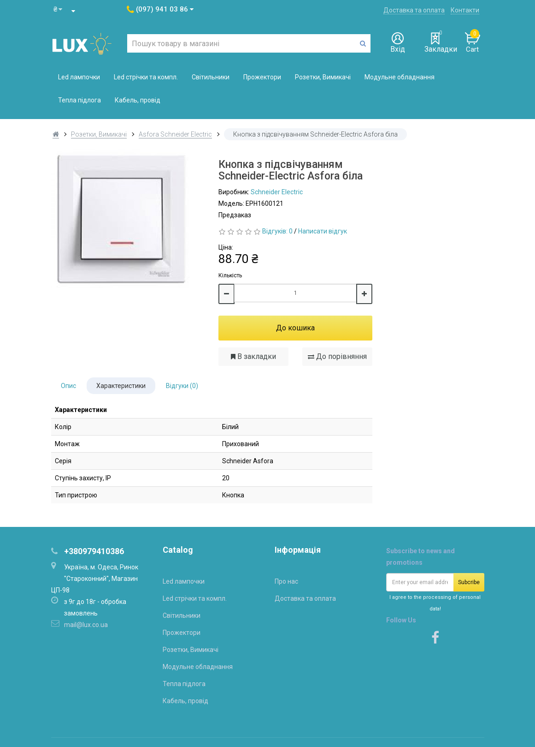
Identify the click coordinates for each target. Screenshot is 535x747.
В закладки (253, 356)
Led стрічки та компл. (146, 77)
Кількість (230, 275)
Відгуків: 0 (277, 231)
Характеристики (121, 385)
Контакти (465, 10)
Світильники (210, 77)
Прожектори (262, 77)
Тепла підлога (79, 100)
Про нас (286, 581)
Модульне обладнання (400, 77)
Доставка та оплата (414, 10)
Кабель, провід (137, 100)
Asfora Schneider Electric (175, 134)
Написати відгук (322, 231)
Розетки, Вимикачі (323, 77)
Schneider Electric (277, 192)
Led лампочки (79, 77)
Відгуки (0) (182, 385)
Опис (68, 385)
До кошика (295, 327)
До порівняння (337, 356)
